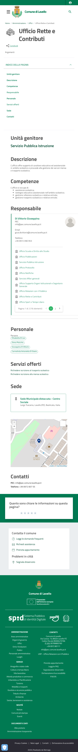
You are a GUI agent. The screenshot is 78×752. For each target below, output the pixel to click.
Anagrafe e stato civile (19, 666)
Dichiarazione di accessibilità (53, 673)
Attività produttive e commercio (20, 676)
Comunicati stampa (20, 712)
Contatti (53, 632)
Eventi (19, 716)
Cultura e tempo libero (20, 669)
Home (7, 23)
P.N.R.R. (53, 676)
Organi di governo (19, 639)
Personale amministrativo (19, 653)
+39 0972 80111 (53, 646)
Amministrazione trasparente (19, 731)
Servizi (19, 661)
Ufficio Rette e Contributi (44, 23)
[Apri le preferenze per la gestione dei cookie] (4, 747)
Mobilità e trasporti (19, 686)
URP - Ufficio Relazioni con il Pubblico (53, 654)
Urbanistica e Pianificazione (19, 679)
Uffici (30, 23)
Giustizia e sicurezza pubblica (20, 690)
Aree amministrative (19, 636)
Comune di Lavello (35, 11)
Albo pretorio (19, 727)
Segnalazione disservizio (53, 669)
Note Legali (34, 743)
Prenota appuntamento (53, 663)
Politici (19, 650)
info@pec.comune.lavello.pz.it (53, 649)
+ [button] (14, 423)
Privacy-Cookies (21, 743)
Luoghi (19, 656)
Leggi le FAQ (53, 666)
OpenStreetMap (61, 466)
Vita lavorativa (19, 673)
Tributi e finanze (19, 693)
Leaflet (52, 466)
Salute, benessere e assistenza (19, 700)
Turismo (19, 683)
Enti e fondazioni (19, 646)
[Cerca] (70, 12)
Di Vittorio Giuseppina (27, 218)
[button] (70, 2)
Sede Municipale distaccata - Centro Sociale (40, 400)
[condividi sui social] (12, 46)
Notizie (19, 709)
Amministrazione (19, 23)
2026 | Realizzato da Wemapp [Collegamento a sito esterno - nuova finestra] (39, 750)
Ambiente (19, 696)
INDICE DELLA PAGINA (18, 65)
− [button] (14, 426)
